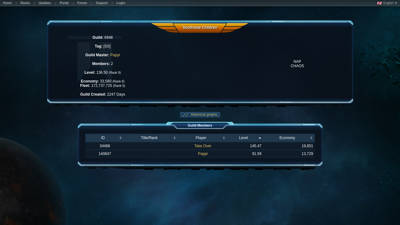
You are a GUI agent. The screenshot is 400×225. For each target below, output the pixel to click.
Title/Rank (149, 138)
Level (243, 138)
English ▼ (387, 3)
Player (201, 138)
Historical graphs (204, 114)
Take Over (203, 146)
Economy (287, 138)
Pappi (115, 55)
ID (103, 138)
